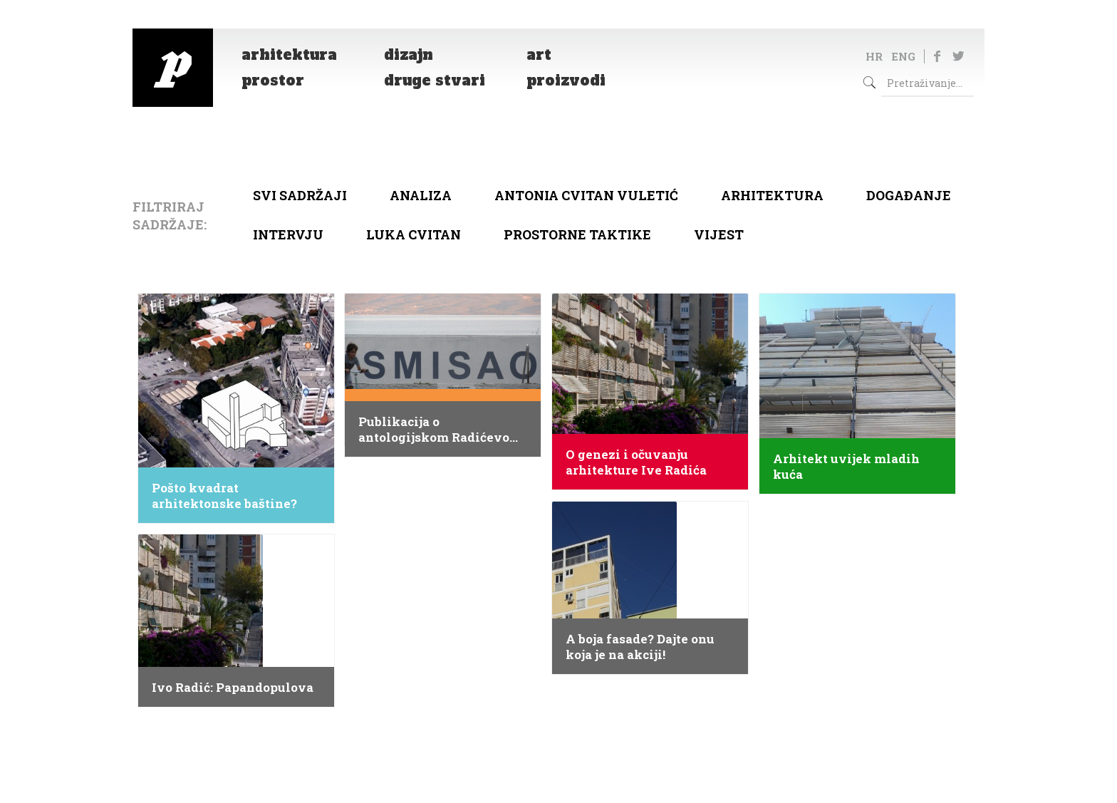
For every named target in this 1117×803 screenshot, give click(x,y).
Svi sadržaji (300, 195)
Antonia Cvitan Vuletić (586, 195)
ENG (903, 56)
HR (874, 56)
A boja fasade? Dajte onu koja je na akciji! (640, 647)
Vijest (719, 234)
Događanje (908, 195)
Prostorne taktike (577, 234)
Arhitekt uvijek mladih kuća (846, 466)
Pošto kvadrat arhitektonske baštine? (224, 496)
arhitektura (772, 195)
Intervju (288, 234)
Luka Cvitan (413, 234)
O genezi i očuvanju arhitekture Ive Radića (636, 462)
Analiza (421, 195)
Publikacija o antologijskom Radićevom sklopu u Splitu (439, 429)
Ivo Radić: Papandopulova (232, 687)
